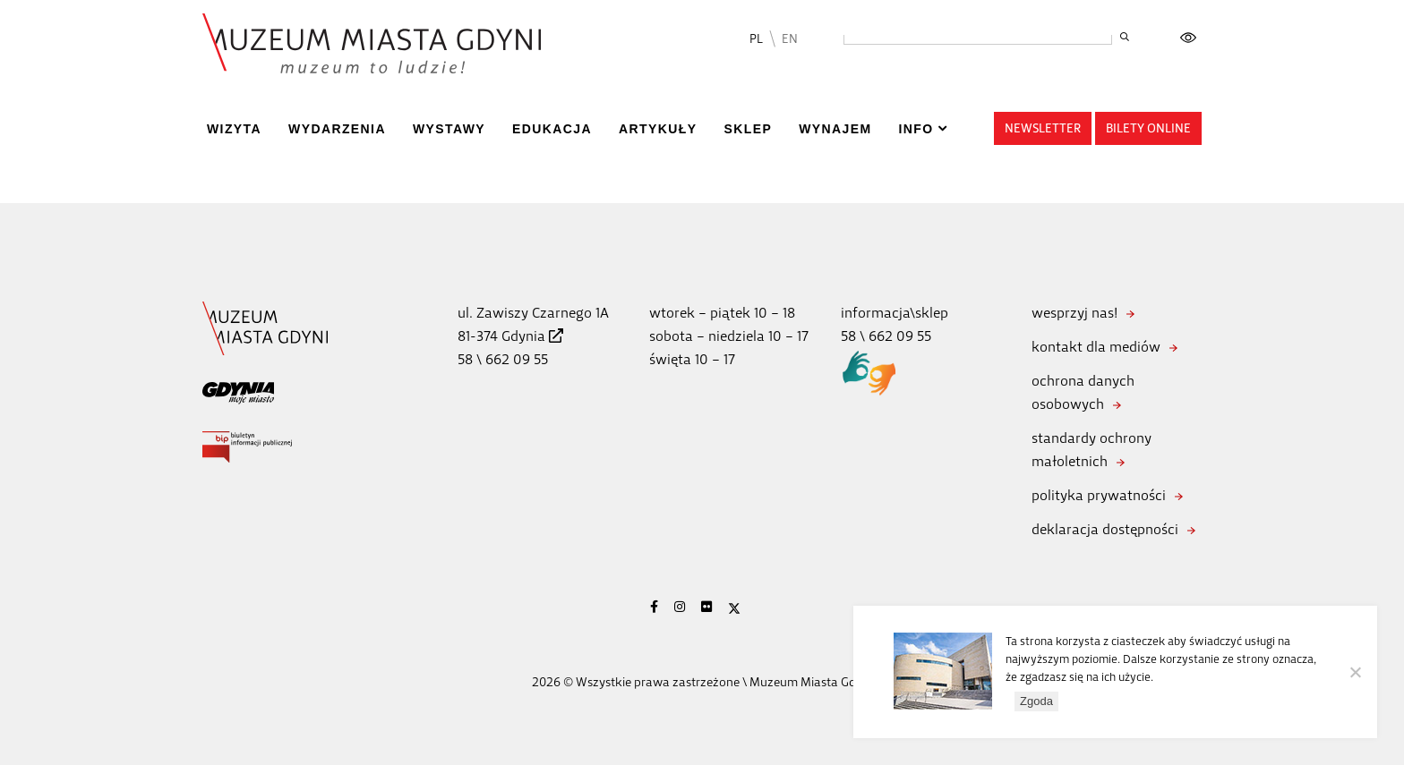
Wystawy (449, 129)
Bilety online (1148, 128)
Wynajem (835, 129)
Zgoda (1036, 701)
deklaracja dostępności (1105, 529)
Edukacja (552, 129)
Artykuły (658, 129)
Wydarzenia (337, 129)
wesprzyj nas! (1074, 312)
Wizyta (234, 129)
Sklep (747, 129)
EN (790, 39)
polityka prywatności (1099, 495)
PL (756, 39)
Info (915, 129)
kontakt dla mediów (1096, 346)
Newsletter (1043, 128)
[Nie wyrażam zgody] (1355, 672)
